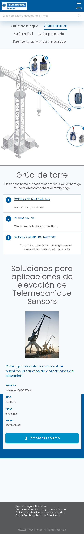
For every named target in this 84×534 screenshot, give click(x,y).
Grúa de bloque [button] (24, 26)
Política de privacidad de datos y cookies (40, 512)
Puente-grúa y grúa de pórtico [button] (39, 41)
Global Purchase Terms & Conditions (38, 515)
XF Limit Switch (24, 218)
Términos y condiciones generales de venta (42, 509)
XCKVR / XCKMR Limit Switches (34, 237)
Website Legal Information (31, 506)
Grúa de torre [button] (55, 25)
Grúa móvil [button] (23, 33)
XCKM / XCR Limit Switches (32, 199)
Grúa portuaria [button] (51, 33)
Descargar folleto (45, 438)
